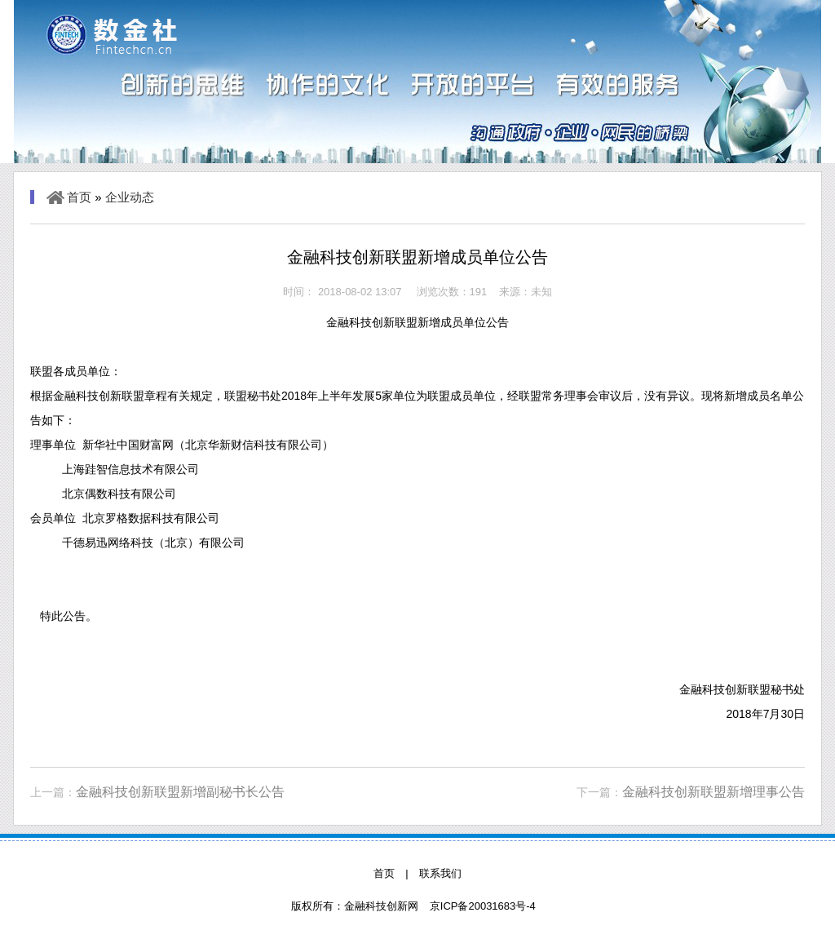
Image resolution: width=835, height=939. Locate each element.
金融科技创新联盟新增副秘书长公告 (180, 792)
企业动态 (129, 197)
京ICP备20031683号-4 (483, 906)
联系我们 (440, 873)
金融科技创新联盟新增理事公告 (713, 792)
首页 (79, 197)
